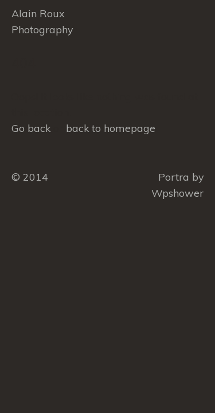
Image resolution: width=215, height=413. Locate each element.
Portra (173, 176)
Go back (30, 128)
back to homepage (110, 128)
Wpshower (177, 192)
